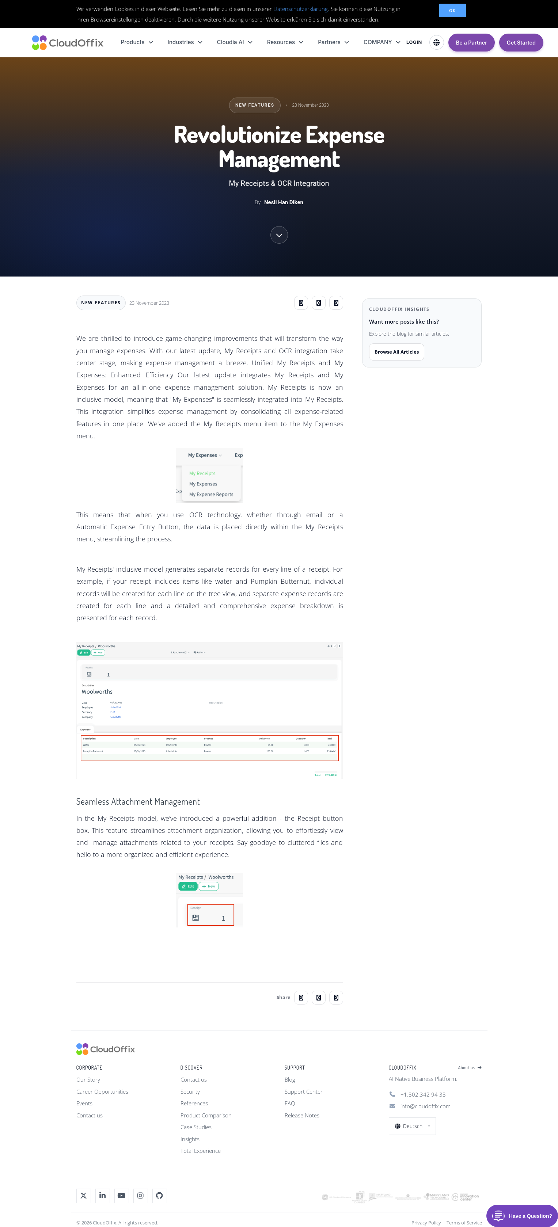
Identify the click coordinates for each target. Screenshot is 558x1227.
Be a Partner (471, 42)
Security (190, 1091)
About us (470, 1068)
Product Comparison (206, 1115)
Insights (190, 1139)
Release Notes (302, 1115)
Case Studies (196, 1127)
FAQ (290, 1103)
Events (84, 1103)
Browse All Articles (397, 351)
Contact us (89, 1115)
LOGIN (414, 42)
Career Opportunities (102, 1091)
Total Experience (201, 1150)
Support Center (304, 1091)
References (194, 1103)
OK (452, 10)
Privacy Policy (426, 1222)
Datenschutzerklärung (300, 8)
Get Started (521, 42)
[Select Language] (436, 42)
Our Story (88, 1079)
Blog (290, 1079)
